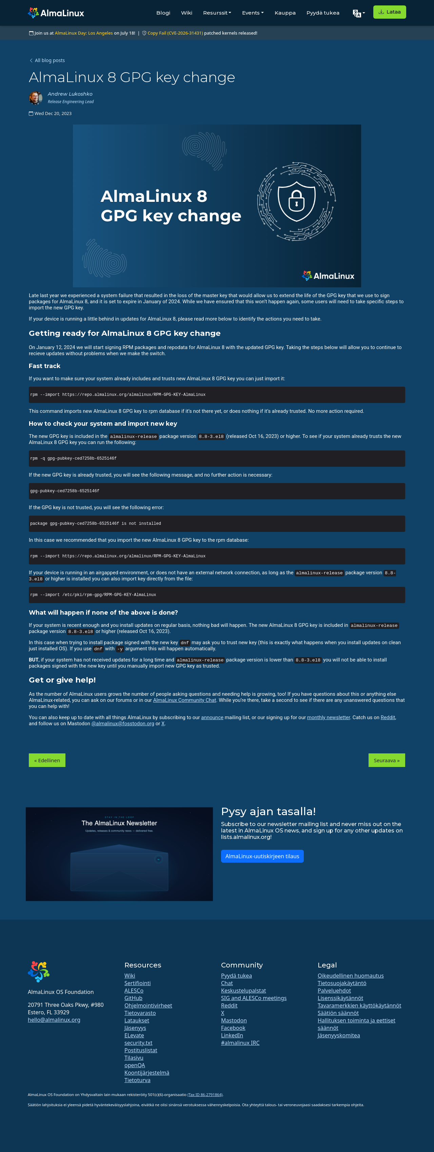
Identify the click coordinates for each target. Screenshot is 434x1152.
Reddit (388, 717)
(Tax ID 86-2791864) (205, 1094)
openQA (134, 1065)
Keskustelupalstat (243, 990)
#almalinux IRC (240, 1043)
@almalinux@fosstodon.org (123, 724)
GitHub (133, 998)
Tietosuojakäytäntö (342, 983)
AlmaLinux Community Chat (184, 700)
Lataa (390, 11)
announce (212, 717)
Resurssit (215, 12)
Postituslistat (140, 1050)
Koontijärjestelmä (146, 1072)
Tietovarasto (140, 1013)
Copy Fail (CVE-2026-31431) (175, 33)
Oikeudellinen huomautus (351, 975)
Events (251, 12)
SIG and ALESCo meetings (254, 998)
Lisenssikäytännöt (340, 998)
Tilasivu (133, 1057)
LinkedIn (232, 1035)
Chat (227, 983)
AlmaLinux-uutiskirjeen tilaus (262, 856)
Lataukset (136, 1020)
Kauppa (285, 12)
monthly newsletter (328, 717)
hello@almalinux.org (54, 1019)
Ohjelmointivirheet (148, 1005)
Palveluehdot (334, 990)
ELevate (134, 1035)
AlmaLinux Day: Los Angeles (84, 33)
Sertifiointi (137, 983)
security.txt (138, 1043)
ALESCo (133, 990)
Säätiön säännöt (338, 1013)
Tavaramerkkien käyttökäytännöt (359, 1005)
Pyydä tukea (323, 12)
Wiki (186, 12)
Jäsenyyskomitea (339, 1035)
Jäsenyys (135, 1028)
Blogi (163, 12)
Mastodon (234, 1020)
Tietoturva (137, 1080)
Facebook (233, 1028)
